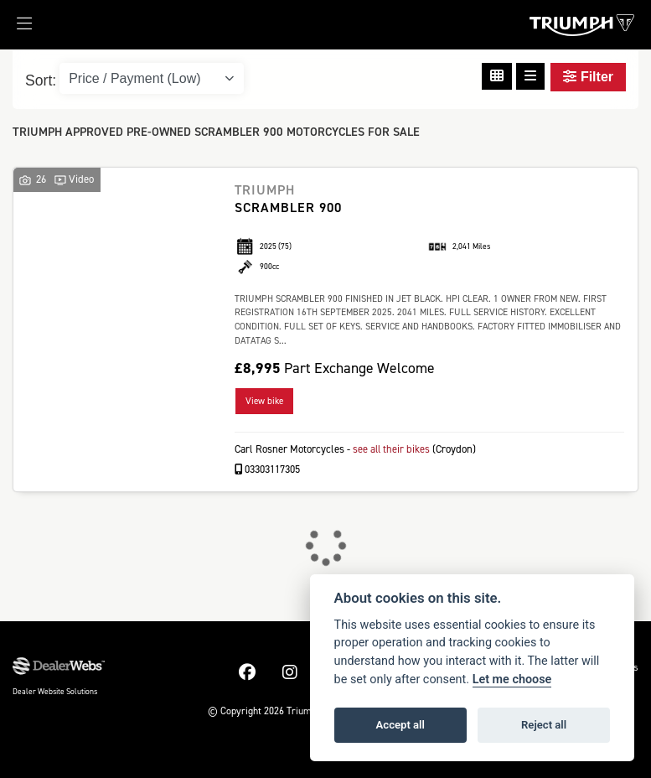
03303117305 (268, 468)
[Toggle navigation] (16, 28)
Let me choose (512, 679)
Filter (588, 77)
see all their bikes (392, 449)
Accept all (400, 724)
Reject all (543, 724)
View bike (264, 401)
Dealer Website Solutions (55, 690)
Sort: (40, 80)
